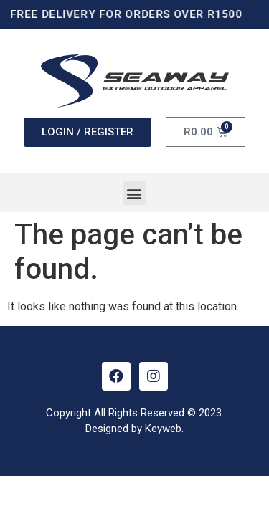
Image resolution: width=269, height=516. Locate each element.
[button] (134, 193)
